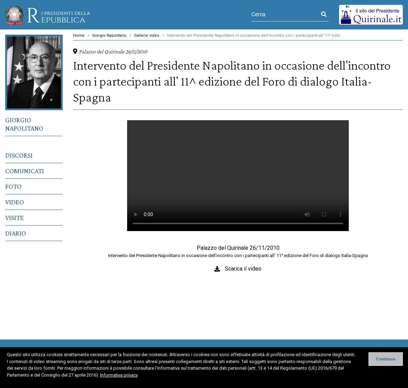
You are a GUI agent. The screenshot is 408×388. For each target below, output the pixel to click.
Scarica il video (243, 268)
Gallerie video (146, 35)
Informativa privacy (119, 375)
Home (79, 35)
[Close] (386, 359)
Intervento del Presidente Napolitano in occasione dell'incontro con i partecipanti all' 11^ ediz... (255, 35)
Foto (13, 186)
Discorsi (19, 155)
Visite (14, 217)
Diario (15, 233)
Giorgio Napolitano (24, 124)
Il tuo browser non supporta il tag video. (238, 175)
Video (14, 202)
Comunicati (24, 171)
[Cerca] (285, 14)
